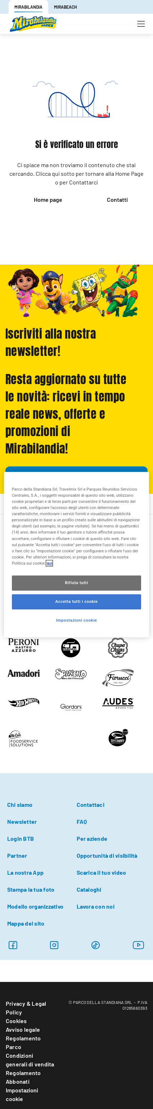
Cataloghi (89, 889)
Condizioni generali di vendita (30, 1059)
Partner (17, 855)
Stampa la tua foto (30, 889)
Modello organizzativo (35, 906)
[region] (76, 554)
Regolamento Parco (23, 1042)
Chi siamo (19, 804)
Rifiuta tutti (76, 582)
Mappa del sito (25, 923)
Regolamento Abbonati (23, 1077)
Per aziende (92, 838)
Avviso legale (23, 1029)
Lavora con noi (95, 906)
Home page (48, 199)
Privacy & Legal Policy (26, 1008)
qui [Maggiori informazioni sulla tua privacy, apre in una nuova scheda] (49, 563)
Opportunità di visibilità (107, 855)
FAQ (82, 821)
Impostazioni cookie (22, 1094)
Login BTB (20, 838)
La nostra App (25, 872)
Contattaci (90, 804)
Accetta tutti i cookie (76, 601)
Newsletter (22, 821)
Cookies (16, 1020)
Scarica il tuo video (101, 872)
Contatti (117, 199)
